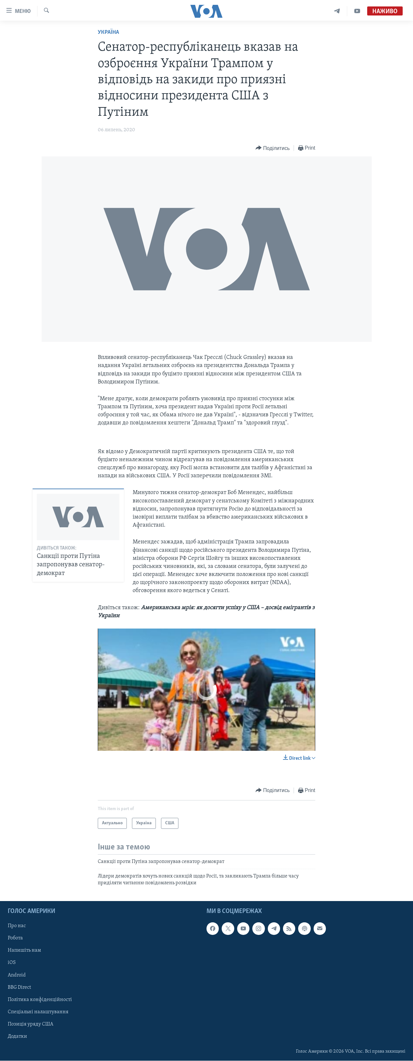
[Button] (273, 148)
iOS (12, 963)
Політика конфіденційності (40, 999)
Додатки (17, 1036)
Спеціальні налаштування (38, 1012)
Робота (15, 938)
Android (17, 975)
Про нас (17, 926)
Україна (108, 32)
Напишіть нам (24, 950)
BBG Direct (19, 987)
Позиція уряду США (30, 1024)
